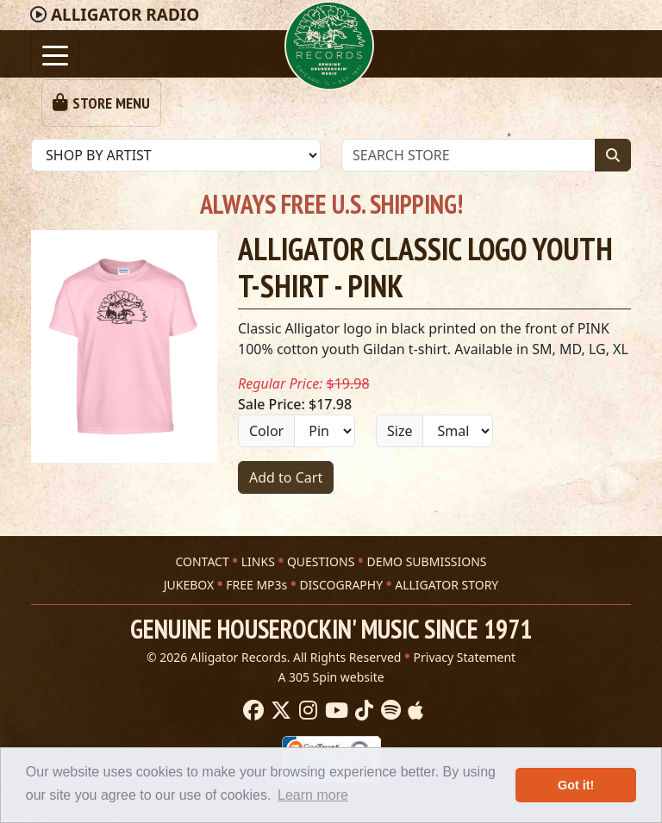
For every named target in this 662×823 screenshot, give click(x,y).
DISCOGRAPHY (341, 585)
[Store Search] (468, 155)
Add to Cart (285, 477)
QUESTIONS (320, 561)
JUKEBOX (189, 585)
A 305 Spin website (331, 677)
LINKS (258, 561)
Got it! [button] (576, 785)
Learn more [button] (313, 795)
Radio (125, 14)
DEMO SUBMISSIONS (426, 561)
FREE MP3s (256, 585)
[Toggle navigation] (55, 54)
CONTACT (201, 561)
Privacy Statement (465, 657)
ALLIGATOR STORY (446, 585)
